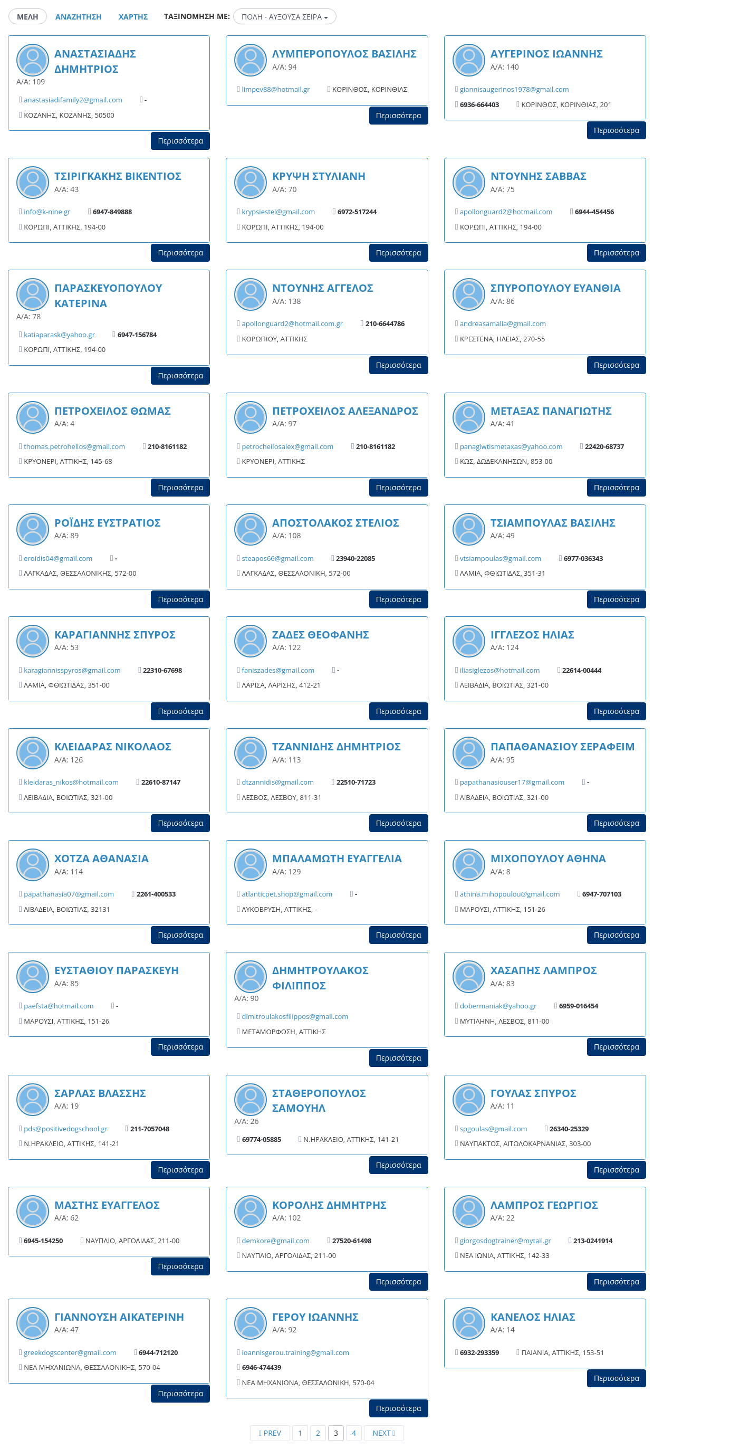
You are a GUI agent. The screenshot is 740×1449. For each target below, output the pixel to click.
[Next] (384, 1433)
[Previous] (270, 1433)
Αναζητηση (78, 17)
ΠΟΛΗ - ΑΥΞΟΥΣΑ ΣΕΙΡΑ (285, 17)
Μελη (28, 17)
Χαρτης (133, 17)
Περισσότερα (180, 141)
